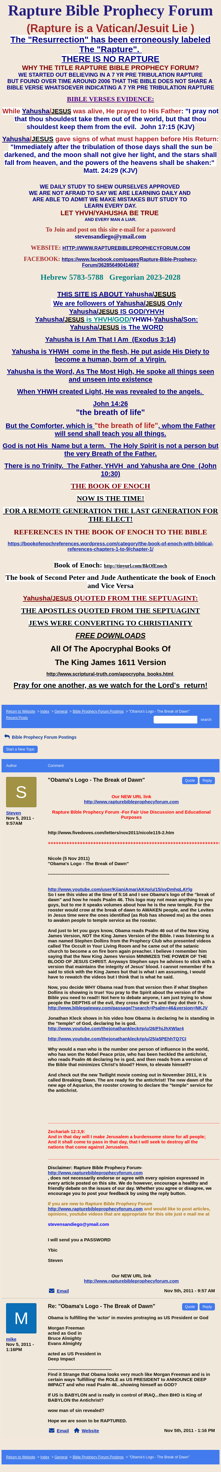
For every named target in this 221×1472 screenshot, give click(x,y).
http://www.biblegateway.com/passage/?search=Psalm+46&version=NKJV (128, 1007)
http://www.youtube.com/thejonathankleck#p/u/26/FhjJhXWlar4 (116, 1028)
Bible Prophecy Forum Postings (98, 711)
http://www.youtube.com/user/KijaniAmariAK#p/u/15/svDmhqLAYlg (120, 889)
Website (90, 1430)
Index (44, 711)
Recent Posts (17, 718)
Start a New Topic (20, 749)
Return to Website (20, 711)
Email (63, 1290)
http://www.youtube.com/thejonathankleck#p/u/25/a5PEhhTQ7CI (117, 1038)
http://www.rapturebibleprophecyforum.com (131, 801)
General (60, 711)
